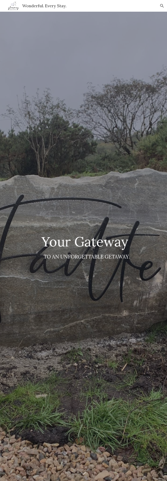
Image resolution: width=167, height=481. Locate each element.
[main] (83, 246)
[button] (162, 6)
